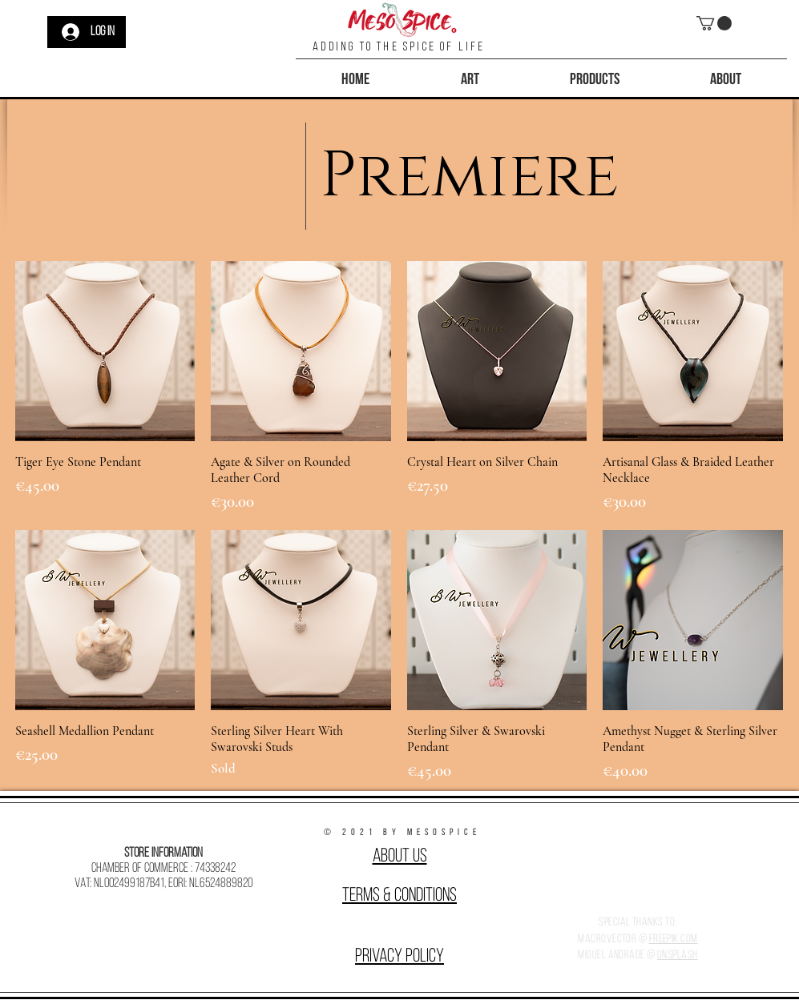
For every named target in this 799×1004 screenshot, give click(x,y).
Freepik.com (673, 940)
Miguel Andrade (611, 956)
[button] (714, 23)
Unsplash (677, 956)
